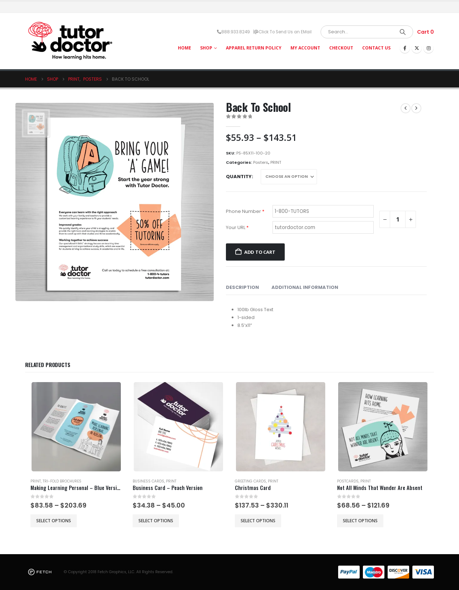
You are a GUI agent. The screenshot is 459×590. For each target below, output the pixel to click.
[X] (417, 48)
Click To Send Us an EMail (285, 32)
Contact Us (376, 48)
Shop (206, 48)
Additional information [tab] (304, 287)
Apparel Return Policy (253, 48)
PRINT (275, 162)
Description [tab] (242, 287)
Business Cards (148, 481)
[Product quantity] (398, 219)
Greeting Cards (250, 481)
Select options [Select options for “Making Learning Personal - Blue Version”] (53, 521)
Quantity (239, 176)
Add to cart (259, 252)
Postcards (348, 481)
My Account (305, 48)
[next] (416, 108)
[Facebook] (405, 48)
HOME (184, 48)
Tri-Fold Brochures (62, 481)
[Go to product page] (76, 426)
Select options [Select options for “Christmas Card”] (258, 521)
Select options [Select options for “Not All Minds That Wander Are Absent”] (360, 521)
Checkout (341, 48)
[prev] (406, 108)
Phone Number (245, 211)
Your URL (237, 227)
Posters (260, 162)
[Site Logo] (70, 41)
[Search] (403, 32)
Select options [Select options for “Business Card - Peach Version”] (155, 521)
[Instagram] (428, 48)
